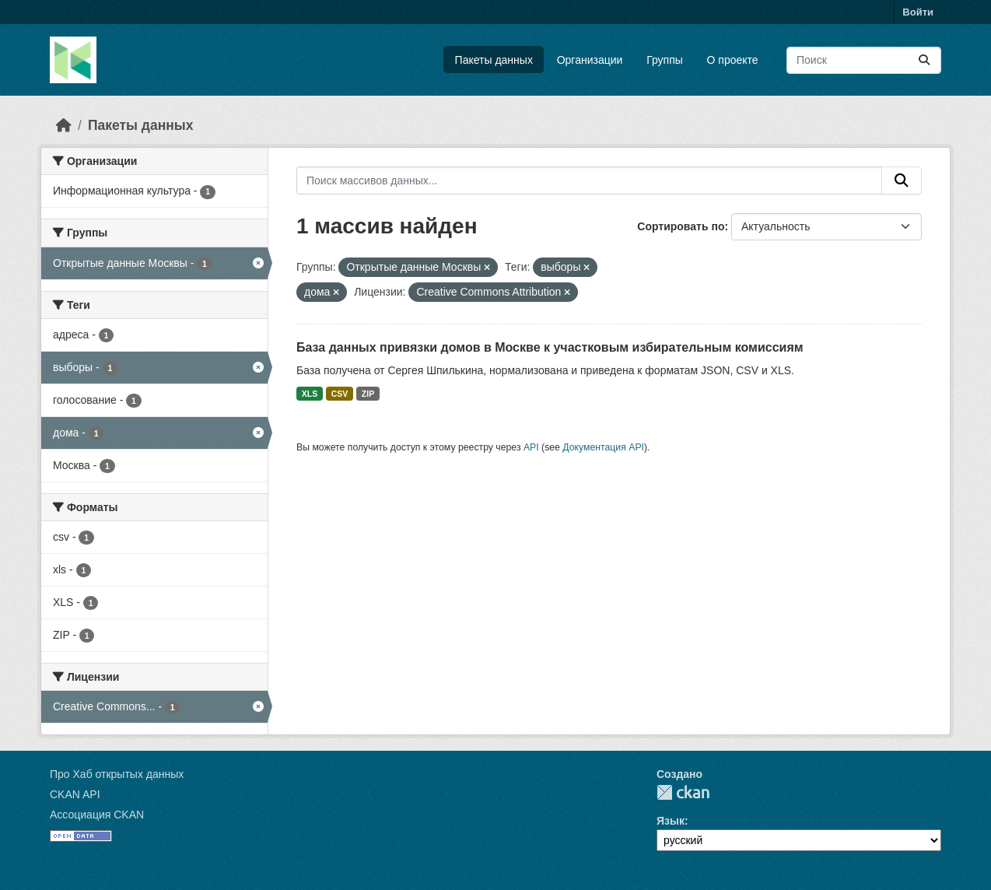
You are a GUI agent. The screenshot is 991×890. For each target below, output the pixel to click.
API (531, 447)
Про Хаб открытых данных (117, 774)
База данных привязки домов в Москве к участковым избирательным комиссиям (550, 347)
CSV (339, 393)
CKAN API (75, 794)
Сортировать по (680, 226)
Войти (917, 12)
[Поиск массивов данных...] (863, 60)
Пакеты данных (494, 60)
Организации (590, 60)
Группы (664, 60)
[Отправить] (924, 60)
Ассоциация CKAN (97, 814)
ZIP (368, 393)
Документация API (603, 447)
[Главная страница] (64, 125)
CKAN (683, 792)
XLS (309, 393)
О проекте (732, 60)
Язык (671, 821)
